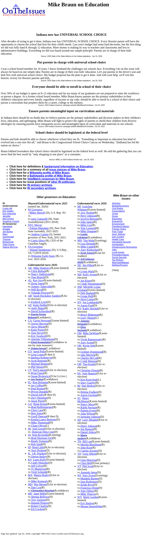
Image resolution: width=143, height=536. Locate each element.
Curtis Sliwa (38, 240)
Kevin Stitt (89, 345)
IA (29, 434)
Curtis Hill (7, 208)
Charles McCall (89, 358)
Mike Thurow (88, 494)
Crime (115, 213)
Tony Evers (88, 475)
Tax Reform (117, 260)
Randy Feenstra (39, 441)
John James (86, 222)
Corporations (118, 211)
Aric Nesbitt (87, 212)
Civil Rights (117, 208)
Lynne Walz (87, 271)
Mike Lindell (87, 246)
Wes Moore (40, 484)
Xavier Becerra (39, 323)
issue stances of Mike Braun (67, 169)
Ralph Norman (88, 407)
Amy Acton (86, 342)
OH (79, 333)
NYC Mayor (35, 225)
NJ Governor (35, 209)
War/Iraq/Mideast (120, 262)
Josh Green (38, 428)
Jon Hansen (86, 429)
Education (117, 218)
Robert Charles (39, 506)
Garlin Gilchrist (82, 236)
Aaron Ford (86, 305)
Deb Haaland (87, 293)
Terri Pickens (38, 450)
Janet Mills (40, 493)
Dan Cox (36, 487)
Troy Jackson (38, 499)
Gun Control (118, 236)
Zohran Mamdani (39, 228)
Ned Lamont (40, 370)
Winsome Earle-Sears (43, 256)
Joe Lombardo (90, 302)
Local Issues (118, 252)
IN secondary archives (41, 188)
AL (29, 280)
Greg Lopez (37, 354)
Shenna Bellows (40, 496)
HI (29, 428)
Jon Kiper (85, 280)
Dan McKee (88, 385)
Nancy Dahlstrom (41, 274)
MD (30, 484)
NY (79, 308)
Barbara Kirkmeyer (41, 357)
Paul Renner (38, 388)
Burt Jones (37, 413)
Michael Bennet (40, 363)
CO (30, 351)
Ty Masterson (38, 468)
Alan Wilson (87, 413)
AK (30, 268)
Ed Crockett (37, 509)
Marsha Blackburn (90, 444)
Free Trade (117, 231)
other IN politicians (63, 181)
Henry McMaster (83, 400)
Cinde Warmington (90, 283)
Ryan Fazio (37, 373)
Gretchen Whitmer (84, 208)
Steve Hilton (38, 326)
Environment (118, 224)
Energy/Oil (117, 221)
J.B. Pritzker (39, 453)
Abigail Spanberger (40, 249)
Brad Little (38, 447)
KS (29, 459)
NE (79, 265)
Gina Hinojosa (88, 460)
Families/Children (120, 226)
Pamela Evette (88, 410)
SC (79, 398)
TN (79, 441)
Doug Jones (37, 283)
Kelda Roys (86, 484)
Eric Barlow (87, 503)
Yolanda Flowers (40, 292)
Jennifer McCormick (8, 217)
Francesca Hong (89, 487)
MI (79, 206)
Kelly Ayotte (90, 274)
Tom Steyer (37, 332)
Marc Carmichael (8, 235)
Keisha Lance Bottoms (43, 419)
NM (79, 286)
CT (29, 370)
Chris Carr (37, 410)
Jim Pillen (88, 265)
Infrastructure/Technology (124, 247)
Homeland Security (121, 242)
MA (30, 475)
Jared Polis (39, 351)
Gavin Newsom (41, 320)
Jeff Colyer (37, 465)
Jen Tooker (37, 379)
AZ (29, 305)
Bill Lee (86, 441)
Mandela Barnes (89, 478)
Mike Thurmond (40, 422)
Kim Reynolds (40, 434)
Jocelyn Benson (89, 218)
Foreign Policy (119, 229)
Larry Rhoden (90, 419)
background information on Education (68, 166)
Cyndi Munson (88, 361)
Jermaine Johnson (90, 416)
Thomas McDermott (8, 240)
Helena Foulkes (89, 392)
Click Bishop (38, 271)
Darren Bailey (39, 456)
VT (79, 466)
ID (29, 447)
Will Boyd (36, 289)
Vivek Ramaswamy (91, 339)
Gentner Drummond (91, 351)
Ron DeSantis (40, 382)
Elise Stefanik (81, 329)
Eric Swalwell (39, 336)
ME (30, 493)
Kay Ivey (38, 280)
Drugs (115, 216)
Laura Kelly (39, 459)
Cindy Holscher (39, 462)
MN (79, 240)
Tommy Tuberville (41, 286)
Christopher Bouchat (42, 490)
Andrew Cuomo (40, 234)
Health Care (118, 239)
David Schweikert (41, 311)
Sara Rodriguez (88, 481)
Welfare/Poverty (120, 265)
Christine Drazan (89, 370)
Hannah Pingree (40, 502)
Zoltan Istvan (38, 348)
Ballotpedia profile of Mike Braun (50, 175)
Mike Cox (85, 225)
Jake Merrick (87, 354)
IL (29, 453)
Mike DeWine (90, 333)
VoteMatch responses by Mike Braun (50, 178)
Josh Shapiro (89, 373)
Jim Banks (8, 231)
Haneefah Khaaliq (7, 227)
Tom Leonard (87, 228)
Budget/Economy (120, 206)
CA (30, 320)
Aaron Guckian (88, 395)
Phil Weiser (37, 366)
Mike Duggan (88, 231)
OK (79, 345)
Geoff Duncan (39, 416)
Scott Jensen (87, 252)
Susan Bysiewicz (40, 376)
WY (79, 497)
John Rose (86, 447)
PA (79, 373)
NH (79, 274)
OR (79, 364)
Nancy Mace (87, 404)
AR (30, 295)
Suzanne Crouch (11, 221)
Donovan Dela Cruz (43, 431)
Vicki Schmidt (39, 472)
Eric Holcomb (9, 213)
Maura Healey (42, 475)
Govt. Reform (118, 234)
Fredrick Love (39, 302)
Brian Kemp (40, 404)
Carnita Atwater (89, 450)
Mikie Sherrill (37, 212)
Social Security (119, 257)
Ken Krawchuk (88, 379)
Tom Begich (38, 277)
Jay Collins (37, 385)
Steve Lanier (87, 299)
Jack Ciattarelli (39, 218)
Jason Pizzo (37, 400)
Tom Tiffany (87, 490)
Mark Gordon (90, 497)
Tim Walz (88, 240)
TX (79, 453)
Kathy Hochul (90, 308)
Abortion (116, 203)
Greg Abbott (89, 453)
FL (29, 382)
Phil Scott (87, 466)
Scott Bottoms (39, 360)
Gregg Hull (86, 296)
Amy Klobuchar (89, 249)
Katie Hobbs (40, 305)
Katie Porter (38, 329)
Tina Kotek (88, 364)
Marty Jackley (82, 437)
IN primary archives (39, 185)
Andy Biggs (37, 308)
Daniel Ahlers (88, 432)
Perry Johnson (88, 215)
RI (78, 385)
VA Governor (35, 246)
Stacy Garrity (87, 382)
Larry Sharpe (87, 317)
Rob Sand (36, 444)
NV (79, 302)
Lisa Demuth (87, 243)
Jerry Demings (39, 397)
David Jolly (37, 394)
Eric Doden (8, 211)
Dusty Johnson (88, 426)
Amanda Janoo (88, 472)
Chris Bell (86, 463)
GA (30, 404)
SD (79, 419)
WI (79, 475)
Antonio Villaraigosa (42, 339)
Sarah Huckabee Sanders (46, 295)
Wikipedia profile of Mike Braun (49, 172)
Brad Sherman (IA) (41, 438)
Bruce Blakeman (89, 314)
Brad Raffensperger (42, 407)
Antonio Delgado (83, 322)
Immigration (118, 244)
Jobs (114, 249)
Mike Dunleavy (42, 268)
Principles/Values (120, 254)
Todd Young (8, 244)
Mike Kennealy (39, 481)
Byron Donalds (39, 391)
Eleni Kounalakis (40, 342)
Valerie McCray (10, 247)
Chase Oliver (38, 425)
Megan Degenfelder (91, 506)
